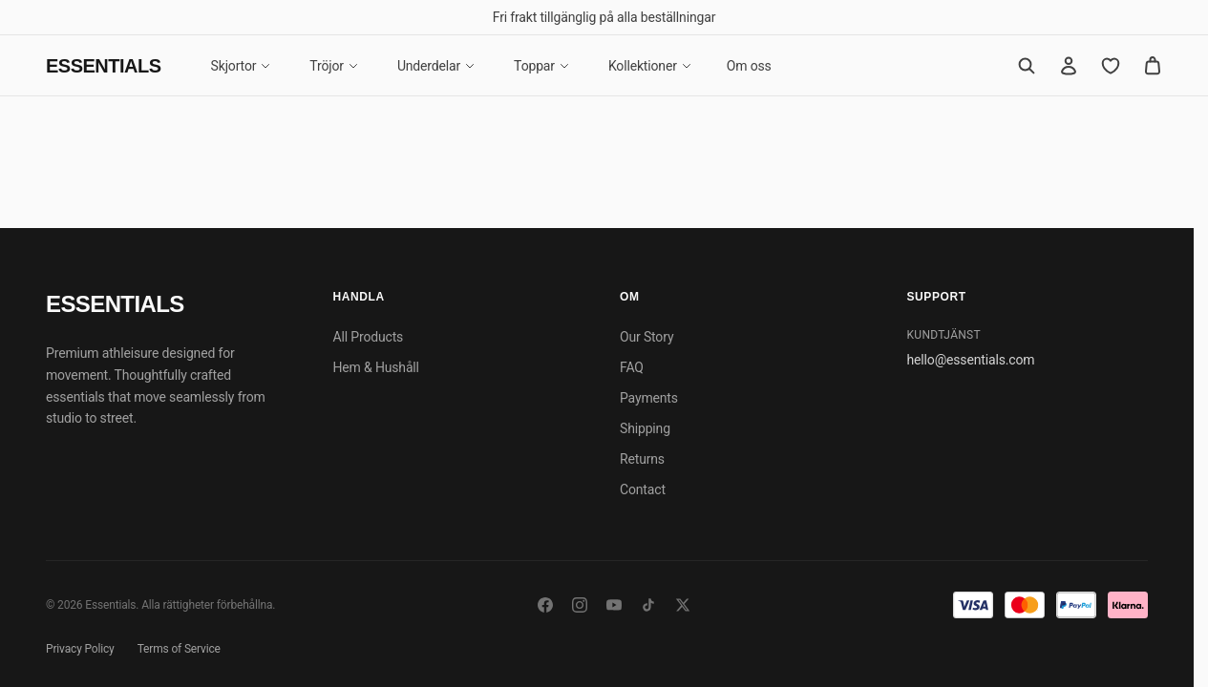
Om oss (749, 65)
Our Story (646, 336)
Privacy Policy (80, 649)
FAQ (632, 367)
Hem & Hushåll (376, 367)
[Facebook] (545, 605)
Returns (642, 459)
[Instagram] (579, 605)
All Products (368, 336)
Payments (649, 398)
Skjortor (241, 65)
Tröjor (334, 65)
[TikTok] (648, 605)
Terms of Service (179, 649)
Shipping (645, 428)
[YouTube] (614, 605)
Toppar (542, 65)
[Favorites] (1110, 65)
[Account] (1068, 65)
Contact (643, 489)
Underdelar (436, 65)
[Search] (1026, 65)
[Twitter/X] (682, 605)
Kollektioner (650, 65)
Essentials (103, 65)
